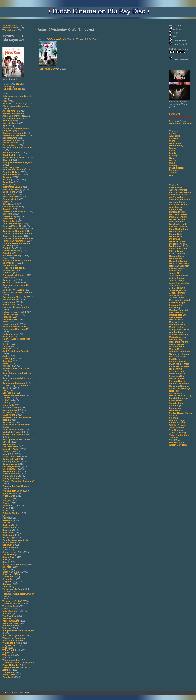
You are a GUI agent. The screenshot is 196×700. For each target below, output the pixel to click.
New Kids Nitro (10, 447)
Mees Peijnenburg (178, 342)
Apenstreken (9, 123)
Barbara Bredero (178, 212)
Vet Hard (6, 628)
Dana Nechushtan (178, 229)
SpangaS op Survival (13, 564)
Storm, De (7, 579)
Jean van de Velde (178, 275)
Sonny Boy (8, 557)
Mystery (173, 165)
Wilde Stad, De (10, 650)
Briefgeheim (8, 194)
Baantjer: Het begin (12, 133)
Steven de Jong (177, 423)
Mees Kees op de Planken (16, 424)
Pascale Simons (177, 356)
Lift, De (6, 397)
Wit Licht (7, 655)
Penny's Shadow (11, 478)
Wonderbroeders (11, 660)
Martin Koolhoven (178, 334)
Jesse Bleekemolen (179, 283)
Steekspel (7, 576)
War (171, 175)
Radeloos (7, 520)
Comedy (173, 138)
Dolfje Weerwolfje (11, 223)
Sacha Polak (175, 400)
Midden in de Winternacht (15, 434)
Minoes (6, 442)
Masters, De (8, 415)
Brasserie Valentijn (12, 189)
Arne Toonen (176, 207)
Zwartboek (8, 677)
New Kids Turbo (10, 449)
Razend (6, 523)
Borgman (7, 177)
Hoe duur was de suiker (14, 326)
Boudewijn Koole (178, 224)
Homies (6, 336)
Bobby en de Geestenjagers (17, 162)
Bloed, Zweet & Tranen (14, 157)
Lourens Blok (176, 305)
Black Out (7, 155)
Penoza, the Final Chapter (16, 486)
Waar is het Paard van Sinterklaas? (13, 639)
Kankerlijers (8, 358)
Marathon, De (9, 412)
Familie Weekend (11, 250)
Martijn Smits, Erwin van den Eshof (179, 330)
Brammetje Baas (11, 187)
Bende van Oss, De (12, 143)
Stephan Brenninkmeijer (177, 419)
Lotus (5, 402)
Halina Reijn (175, 258)
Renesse (7, 530)
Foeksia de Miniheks (13, 275)
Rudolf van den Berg (180, 396)
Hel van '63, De (10, 314)
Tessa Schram (176, 427)
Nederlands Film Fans (180, 123)
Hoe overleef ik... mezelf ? (16, 329)
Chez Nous (8, 204)
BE (17, 84)
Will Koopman (176, 442)
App (4, 125)
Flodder (6, 265)
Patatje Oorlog (10, 476)
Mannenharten (10, 407)
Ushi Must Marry (11, 611)
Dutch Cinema (9, 25)
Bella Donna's (9, 138)
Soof (4, 559)
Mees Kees (8, 422)
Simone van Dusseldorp (175, 409)
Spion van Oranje (11, 572)
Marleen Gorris (177, 324)
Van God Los (9, 616)
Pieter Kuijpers (177, 373)
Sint (4, 549)
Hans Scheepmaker (179, 263)
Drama (172, 148)
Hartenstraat (9, 302)
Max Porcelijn (176, 339)
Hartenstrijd (8, 304)
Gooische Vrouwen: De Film (17, 292)
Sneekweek (8, 554)
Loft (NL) (7, 400)
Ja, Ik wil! (7, 348)
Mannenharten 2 (10, 410)
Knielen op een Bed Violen (16, 368)
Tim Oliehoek (176, 430)
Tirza (5, 591)
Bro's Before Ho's (11, 196)
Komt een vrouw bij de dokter (17, 378)
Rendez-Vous (9, 527)
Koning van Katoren (13, 383)
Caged (5, 201)
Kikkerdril (7, 366)
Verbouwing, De (10, 621)
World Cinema (9, 30)
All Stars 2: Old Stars (13, 103)
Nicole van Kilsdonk (179, 354)
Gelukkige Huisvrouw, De (15, 285)
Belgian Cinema (10, 27)
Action (172, 133)
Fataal (5, 253)
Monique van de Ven (179, 351)
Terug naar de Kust (12, 589)
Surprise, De (9, 581)
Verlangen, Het (10, 623)
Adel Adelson (176, 187)
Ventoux (6, 618)
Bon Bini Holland (11, 172)
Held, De (6, 317)
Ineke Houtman (177, 268)
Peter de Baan (176, 371)
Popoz (5, 503)
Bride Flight (8, 192)
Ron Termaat (175, 393)
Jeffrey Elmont (176, 278)
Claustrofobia (9, 206)
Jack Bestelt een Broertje (15, 351)
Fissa (5, 258)
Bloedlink (7, 160)
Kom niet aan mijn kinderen (17, 373)
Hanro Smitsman (178, 261)
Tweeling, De (9, 606)
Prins (5, 508)
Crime (172, 141)
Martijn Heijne (176, 327)
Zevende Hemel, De (12, 667)
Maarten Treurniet (178, 310)
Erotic (172, 150)
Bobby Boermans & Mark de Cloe (179, 220)
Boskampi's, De (10, 179)
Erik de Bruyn (176, 251)
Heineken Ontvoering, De (15, 307)
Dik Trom (7, 214)
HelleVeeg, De (9, 319)
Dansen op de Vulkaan (14, 211)
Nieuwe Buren (9, 451)
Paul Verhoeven (177, 361)
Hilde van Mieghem (179, 266)
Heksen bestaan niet (13, 312)
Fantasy (173, 155)
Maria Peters (175, 317)
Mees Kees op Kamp (13, 429)
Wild (4, 648)
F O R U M (174, 114)
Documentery (176, 145)
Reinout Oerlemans (179, 383)
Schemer (7, 545)
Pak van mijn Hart (11, 471)
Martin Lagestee (177, 337)
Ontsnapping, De (11, 461)
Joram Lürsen (176, 297)
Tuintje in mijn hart (12, 603)
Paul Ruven (175, 359)
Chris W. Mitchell (178, 226)
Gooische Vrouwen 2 (13, 290)
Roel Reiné (174, 391)
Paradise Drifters (11, 473)
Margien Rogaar (177, 315)
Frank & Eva (8, 277)
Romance (174, 170)
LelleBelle (7, 393)
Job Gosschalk (177, 288)
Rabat (5, 518)
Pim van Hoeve (177, 381)
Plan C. (6, 498)
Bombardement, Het (13, 170)
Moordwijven (9, 444)
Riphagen (7, 535)
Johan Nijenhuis (177, 290)
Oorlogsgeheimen (11, 466)
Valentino (7, 613)
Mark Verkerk (176, 322)
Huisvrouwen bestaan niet (16, 339)
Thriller (173, 172)
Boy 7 (5, 184)
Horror (172, 160)
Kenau (5, 363)
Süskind (6, 584)
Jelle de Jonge (176, 280)
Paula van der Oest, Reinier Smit (179, 367)
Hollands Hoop (10, 334)
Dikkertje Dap (9, 216)
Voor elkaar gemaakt (13, 635)
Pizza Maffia (8, 496)
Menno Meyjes (176, 344)
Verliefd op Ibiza (10, 625)
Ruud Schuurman (178, 398)
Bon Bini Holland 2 (12, 174)
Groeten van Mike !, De (14, 297)
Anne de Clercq (177, 202)
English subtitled (13, 89)
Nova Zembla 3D (11, 456)
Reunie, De (8, 532)
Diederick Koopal (178, 244)
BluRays (8, 86)
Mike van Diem (176, 347)
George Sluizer (177, 256)
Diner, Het (7, 219)
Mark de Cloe (176, 320)
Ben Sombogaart (178, 214)
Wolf (4, 657)
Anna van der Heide (179, 199)
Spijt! (5, 569)
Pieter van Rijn (176, 376)
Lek (4, 390)
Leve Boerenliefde (12, 395)
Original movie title (56, 39)
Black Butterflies (11, 152)
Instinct (6, 344)
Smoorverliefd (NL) (12, 552)
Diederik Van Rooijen (180, 246)
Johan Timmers (177, 293)
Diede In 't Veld (177, 241)
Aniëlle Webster (177, 197)
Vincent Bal (175, 440)
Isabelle (6, 346)
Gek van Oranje (10, 282)
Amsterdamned (10, 118)
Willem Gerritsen (178, 445)
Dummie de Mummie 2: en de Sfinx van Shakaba (17, 234)
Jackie (5, 356)
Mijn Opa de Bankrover (14, 439)
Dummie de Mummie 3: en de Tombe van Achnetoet (17, 239)
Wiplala (6, 652)
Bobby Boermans (178, 217)
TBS (4, 586)
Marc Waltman (176, 312)
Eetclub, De (8, 248)
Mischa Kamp (176, 349)
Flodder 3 (7, 272)
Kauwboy (7, 361)
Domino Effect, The (12, 226)
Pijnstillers (8, 493)
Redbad (6, 525)
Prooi (5, 510)
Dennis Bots (175, 234)
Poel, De (6, 500)
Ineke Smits (175, 271)
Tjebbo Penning (177, 432)
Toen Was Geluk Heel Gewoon (18, 594)
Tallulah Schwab (177, 425)
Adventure (174, 136)
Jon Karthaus (176, 295)
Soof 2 (5, 562)
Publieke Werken (11, 513)
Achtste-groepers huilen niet (17, 96)
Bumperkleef (9, 199)
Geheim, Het (8, 280)
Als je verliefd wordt (13, 116)
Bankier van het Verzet (14, 135)
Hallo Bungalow (10, 299)
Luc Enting (174, 307)
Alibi (4, 101)
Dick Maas (174, 239)
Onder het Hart (10, 459)
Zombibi (6, 670)
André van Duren (178, 195)
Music (172, 163)
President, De (9, 505)
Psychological (176, 168)
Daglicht (6, 209)
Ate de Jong (175, 209)
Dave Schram (176, 231)
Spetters (6, 567)
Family (172, 153)
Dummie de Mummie (13, 231)
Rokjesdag (8, 537)
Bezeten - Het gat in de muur (17, 147)
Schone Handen (10, 547)
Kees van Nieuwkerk (179, 300)
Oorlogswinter (9, 469)
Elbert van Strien (178, 248)
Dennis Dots (175, 236)
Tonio (5, 599)
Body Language (10, 167)
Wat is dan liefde (11, 643)
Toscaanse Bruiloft (12, 601)
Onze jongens (9, 464)
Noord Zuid (8, 454)
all (20, 84)
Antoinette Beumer (179, 204)
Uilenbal (6, 608)
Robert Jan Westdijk (179, 388)
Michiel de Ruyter (11, 432)
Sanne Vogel (175, 405)
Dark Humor (175, 143)
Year (78, 39)
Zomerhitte (8, 672)
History (173, 158)
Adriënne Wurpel (178, 190)
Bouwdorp (7, 182)
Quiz (4, 515)
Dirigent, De (8, 221)
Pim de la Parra (177, 378)
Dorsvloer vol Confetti (14, 228)
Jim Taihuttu (175, 285)
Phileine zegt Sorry (12, 491)
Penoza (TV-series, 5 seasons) (18, 481)
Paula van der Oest (179, 364)
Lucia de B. (8, 405)
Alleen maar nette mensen (16, 106)
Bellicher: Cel (9, 140)
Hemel (5, 321)
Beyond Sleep (9, 145)
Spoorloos (7, 574)
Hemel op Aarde (10, 324)
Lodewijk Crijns (177, 302)
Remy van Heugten (179, 386)
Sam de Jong (176, 403)
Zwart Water (8, 675)
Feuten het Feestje (12, 255)
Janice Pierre (176, 273)
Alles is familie (10, 111)
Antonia (6, 120)
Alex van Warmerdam (180, 192)
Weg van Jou (9, 645)
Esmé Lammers (177, 253)
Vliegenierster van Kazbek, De (18, 630)
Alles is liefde (9, 113)
